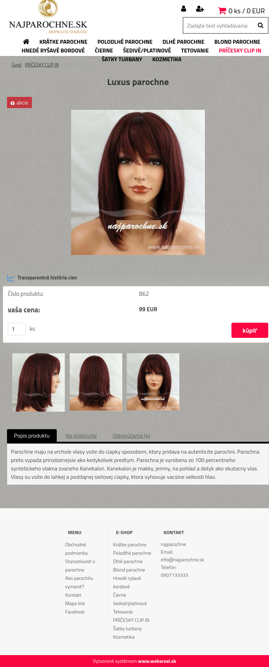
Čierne (119, 594)
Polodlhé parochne (132, 552)
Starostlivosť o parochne (80, 565)
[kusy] (17, 329)
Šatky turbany (127, 628)
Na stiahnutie (81, 435)
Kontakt (73, 594)
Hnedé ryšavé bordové (127, 582)
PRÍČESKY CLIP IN (42, 64)
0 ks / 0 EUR (247, 10)
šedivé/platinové (130, 603)
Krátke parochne (129, 544)
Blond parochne (129, 569)
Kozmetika (123, 636)
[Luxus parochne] (138, 112)
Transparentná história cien (42, 278)
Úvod (16, 64)
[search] (260, 25)
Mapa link (75, 603)
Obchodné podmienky (76, 548)
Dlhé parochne (128, 561)
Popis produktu (32, 435)
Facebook (74, 611)
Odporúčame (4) (131, 435)
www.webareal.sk (157, 661)
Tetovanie (123, 611)
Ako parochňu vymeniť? (79, 582)
